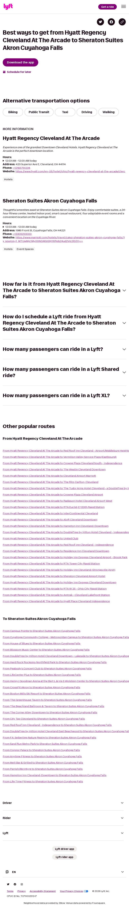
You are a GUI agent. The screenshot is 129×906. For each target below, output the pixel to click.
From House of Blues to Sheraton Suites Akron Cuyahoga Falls (41, 643)
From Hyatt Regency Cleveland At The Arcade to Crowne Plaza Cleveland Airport (53, 494)
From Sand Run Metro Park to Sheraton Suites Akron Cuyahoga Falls (45, 744)
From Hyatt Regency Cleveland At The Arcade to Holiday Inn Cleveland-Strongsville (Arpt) (59, 570)
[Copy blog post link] (122, 22)
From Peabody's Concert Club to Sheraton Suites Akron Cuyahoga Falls (47, 668)
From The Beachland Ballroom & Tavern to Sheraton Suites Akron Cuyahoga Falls (53, 706)
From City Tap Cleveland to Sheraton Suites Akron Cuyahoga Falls (44, 718)
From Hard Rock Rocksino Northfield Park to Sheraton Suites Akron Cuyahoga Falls (55, 662)
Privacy (22, 891)
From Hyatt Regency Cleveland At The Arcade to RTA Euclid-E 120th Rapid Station (54, 507)
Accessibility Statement (43, 891)
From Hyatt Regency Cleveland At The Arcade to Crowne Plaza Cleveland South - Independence (62, 463)
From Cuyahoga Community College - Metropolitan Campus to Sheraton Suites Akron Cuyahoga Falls (66, 637)
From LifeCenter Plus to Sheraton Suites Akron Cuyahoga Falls (42, 675)
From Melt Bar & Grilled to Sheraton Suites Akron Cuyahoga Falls (43, 762)
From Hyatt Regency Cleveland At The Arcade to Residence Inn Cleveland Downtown (56, 551)
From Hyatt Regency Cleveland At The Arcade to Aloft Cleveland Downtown (50, 519)
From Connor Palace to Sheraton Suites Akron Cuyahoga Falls (41, 750)
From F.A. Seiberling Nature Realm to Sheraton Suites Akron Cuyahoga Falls (49, 737)
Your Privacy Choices (74, 891)
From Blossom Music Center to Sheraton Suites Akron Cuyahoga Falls (46, 649)
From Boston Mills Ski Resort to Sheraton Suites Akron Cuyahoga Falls (46, 693)
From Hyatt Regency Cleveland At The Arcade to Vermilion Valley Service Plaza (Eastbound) (59, 457)
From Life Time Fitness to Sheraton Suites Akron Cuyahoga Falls (43, 781)
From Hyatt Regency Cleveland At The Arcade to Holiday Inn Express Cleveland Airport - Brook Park (65, 557)
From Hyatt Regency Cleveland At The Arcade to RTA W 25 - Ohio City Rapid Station (55, 588)
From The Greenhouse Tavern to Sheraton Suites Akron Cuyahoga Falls (47, 700)
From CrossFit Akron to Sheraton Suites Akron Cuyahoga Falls (41, 687)
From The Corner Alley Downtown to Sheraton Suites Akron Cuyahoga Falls (50, 712)
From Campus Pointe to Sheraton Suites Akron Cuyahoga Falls (41, 631)
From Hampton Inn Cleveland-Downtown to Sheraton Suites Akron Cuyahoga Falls (54, 775)
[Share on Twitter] (100, 22)
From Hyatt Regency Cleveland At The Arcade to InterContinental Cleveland (50, 513)
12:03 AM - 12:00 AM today (21, 160)
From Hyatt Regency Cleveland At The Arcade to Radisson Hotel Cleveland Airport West (57, 501)
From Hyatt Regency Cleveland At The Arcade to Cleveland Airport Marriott (49, 476)
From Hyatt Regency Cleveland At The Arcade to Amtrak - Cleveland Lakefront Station (56, 595)
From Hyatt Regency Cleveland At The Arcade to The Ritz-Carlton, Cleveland (50, 482)
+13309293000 (22, 234)
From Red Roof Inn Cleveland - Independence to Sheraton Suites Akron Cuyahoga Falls (57, 725)
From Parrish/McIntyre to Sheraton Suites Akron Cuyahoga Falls (43, 769)
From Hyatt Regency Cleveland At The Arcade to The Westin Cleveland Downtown (54, 469)
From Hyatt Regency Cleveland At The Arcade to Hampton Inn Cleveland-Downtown (55, 526)
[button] (123, 6)
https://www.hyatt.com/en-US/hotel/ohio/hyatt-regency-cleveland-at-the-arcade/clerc (70, 171)
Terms (10, 891)
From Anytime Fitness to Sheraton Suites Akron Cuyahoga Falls (42, 756)
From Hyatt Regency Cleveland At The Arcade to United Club (40, 538)
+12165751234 (21, 168)
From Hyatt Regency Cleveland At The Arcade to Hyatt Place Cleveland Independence (56, 601)
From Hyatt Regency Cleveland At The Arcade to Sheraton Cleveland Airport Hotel (54, 576)
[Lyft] (8, 6)
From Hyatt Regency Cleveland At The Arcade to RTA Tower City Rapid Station (51, 563)
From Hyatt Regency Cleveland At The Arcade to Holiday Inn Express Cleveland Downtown (59, 582)
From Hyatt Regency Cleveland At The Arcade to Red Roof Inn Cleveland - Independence (58, 545)
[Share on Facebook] (111, 22)
